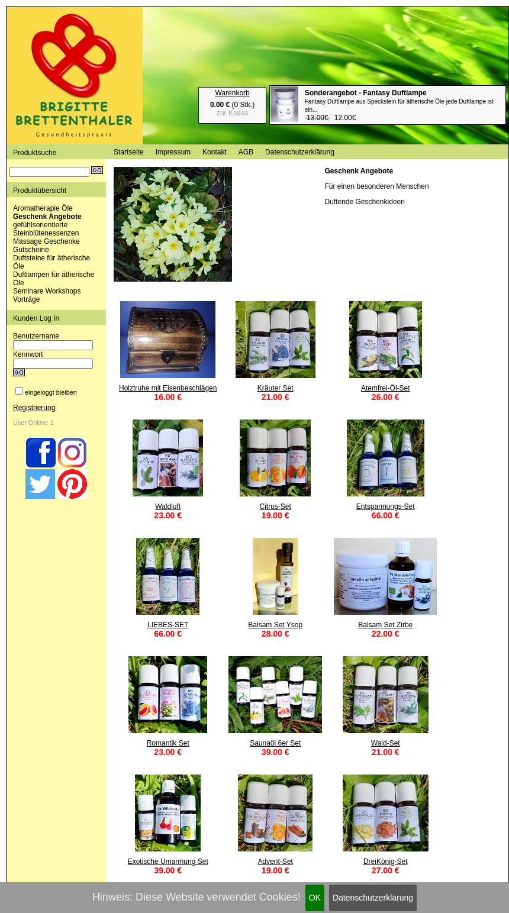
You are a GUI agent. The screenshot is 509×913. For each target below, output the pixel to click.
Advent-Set (275, 861)
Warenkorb (232, 93)
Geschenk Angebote (47, 216)
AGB (246, 152)
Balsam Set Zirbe (385, 625)
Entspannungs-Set (385, 506)
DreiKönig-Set (385, 861)
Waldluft (168, 506)
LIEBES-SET (167, 625)
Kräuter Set (275, 388)
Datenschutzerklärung (373, 897)
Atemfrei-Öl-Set (385, 388)
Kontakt (214, 152)
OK (315, 897)
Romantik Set (168, 743)
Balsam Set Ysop (275, 625)
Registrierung (34, 408)
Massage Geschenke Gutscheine (46, 245)
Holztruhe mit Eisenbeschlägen (168, 388)
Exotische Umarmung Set (168, 861)
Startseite (129, 152)
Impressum (173, 152)
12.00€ (399, 105)
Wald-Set (385, 743)
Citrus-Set (275, 506)
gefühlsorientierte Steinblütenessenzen (46, 229)
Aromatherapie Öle (43, 208)
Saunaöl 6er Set (275, 743)
